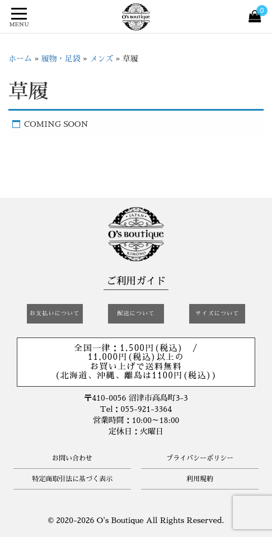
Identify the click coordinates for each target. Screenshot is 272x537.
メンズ (101, 59)
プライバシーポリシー (199, 458)
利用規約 (199, 479)
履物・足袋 (61, 59)
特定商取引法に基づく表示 (72, 479)
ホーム (20, 59)
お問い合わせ (72, 458)
